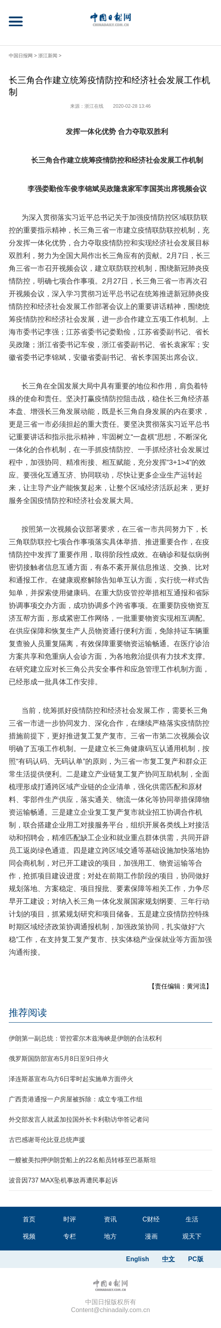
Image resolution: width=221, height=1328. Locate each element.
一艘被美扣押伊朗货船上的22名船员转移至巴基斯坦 (82, 1160)
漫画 (151, 1236)
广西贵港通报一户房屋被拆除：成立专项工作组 (76, 1099)
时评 (69, 1219)
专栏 (69, 1236)
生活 (192, 1219)
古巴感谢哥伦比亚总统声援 (47, 1139)
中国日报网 (21, 55)
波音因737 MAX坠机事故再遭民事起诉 (63, 1180)
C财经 (151, 1219)
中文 (168, 1259)
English (137, 1259)
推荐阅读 (28, 1012)
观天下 (191, 1236)
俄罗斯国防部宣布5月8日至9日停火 (59, 1058)
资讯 (110, 1219)
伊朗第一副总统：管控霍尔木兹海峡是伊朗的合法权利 (85, 1038)
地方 (110, 1236)
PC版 (195, 1259)
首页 (29, 1219)
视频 (29, 1236)
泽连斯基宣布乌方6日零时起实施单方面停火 (71, 1079)
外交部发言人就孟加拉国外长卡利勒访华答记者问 (79, 1119)
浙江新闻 (47, 55)
